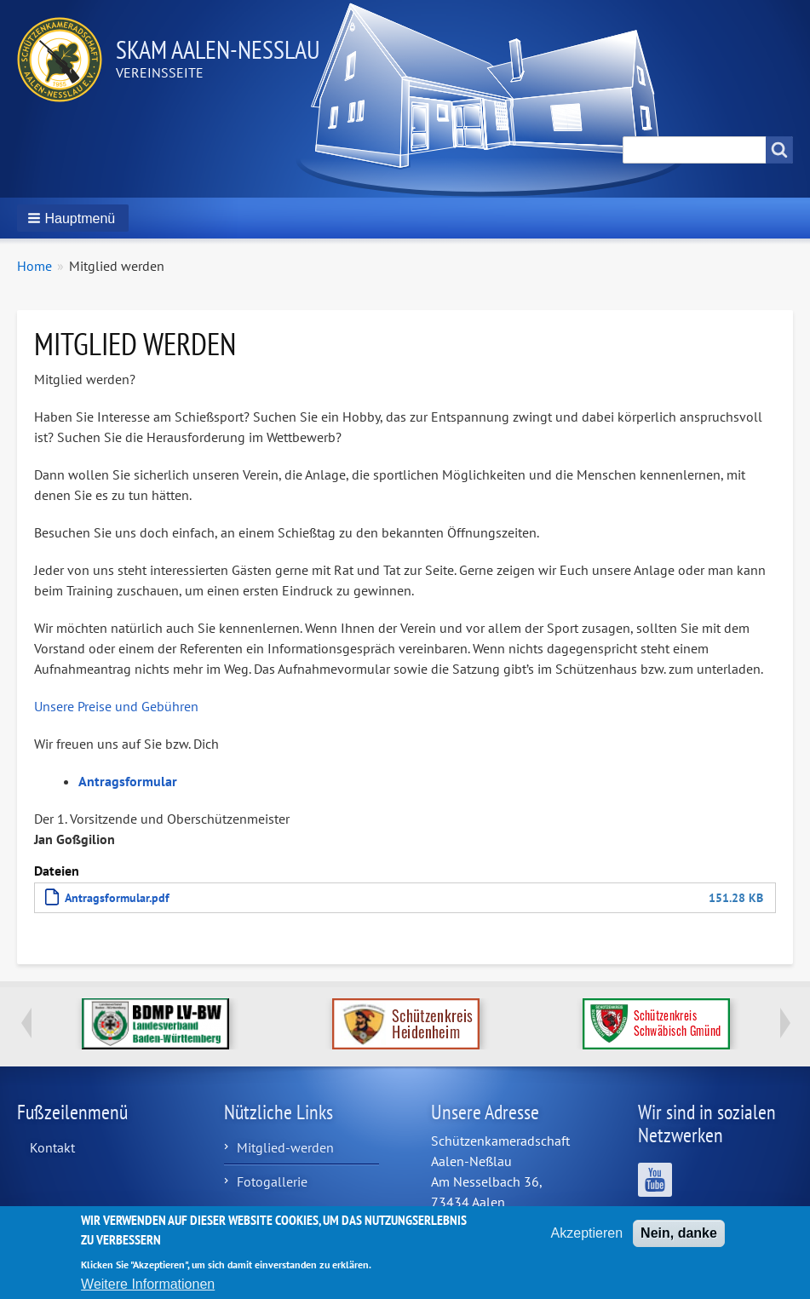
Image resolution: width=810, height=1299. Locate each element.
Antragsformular (127, 781)
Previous (25, 1023)
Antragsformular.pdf (117, 897)
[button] (73, 218)
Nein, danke (679, 1240)
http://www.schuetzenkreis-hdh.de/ (406, 1023)
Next (784, 1023)
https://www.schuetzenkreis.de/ (656, 1023)
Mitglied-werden (285, 1147)
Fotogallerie (272, 1181)
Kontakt (52, 1147)
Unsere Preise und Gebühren (116, 706)
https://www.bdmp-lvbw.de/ (155, 1023)
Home (34, 265)
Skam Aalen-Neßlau (218, 49)
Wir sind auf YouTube (655, 1180)
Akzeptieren (587, 1240)
